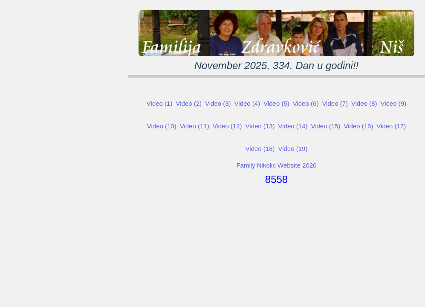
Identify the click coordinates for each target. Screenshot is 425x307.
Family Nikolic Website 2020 (276, 165)
